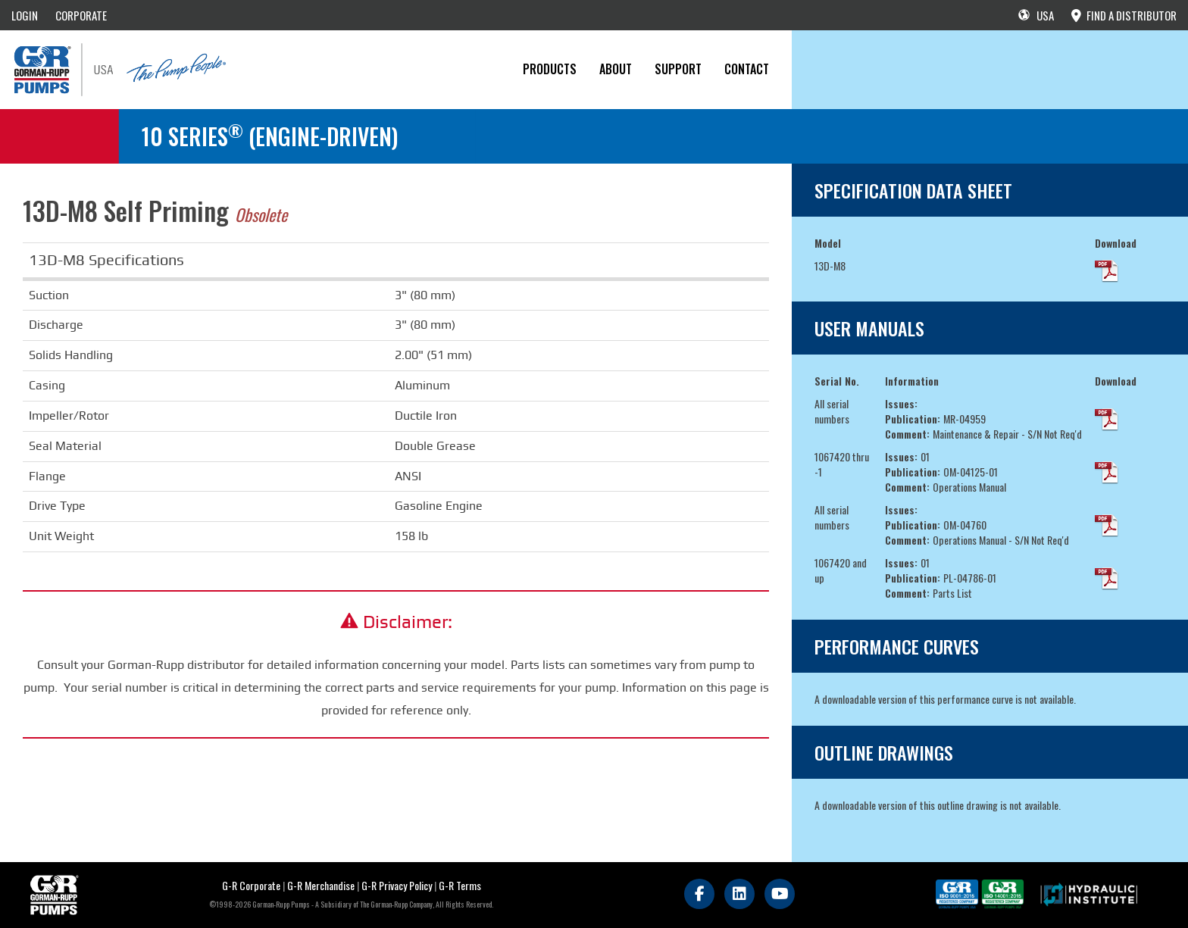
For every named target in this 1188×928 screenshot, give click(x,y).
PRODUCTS (550, 69)
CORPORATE (81, 15)
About (615, 69)
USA (1036, 15)
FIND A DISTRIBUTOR (1124, 15)
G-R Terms (460, 885)
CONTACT (746, 69)
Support (678, 69)
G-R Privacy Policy (396, 885)
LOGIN (24, 15)
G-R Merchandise (321, 885)
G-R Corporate (251, 885)
